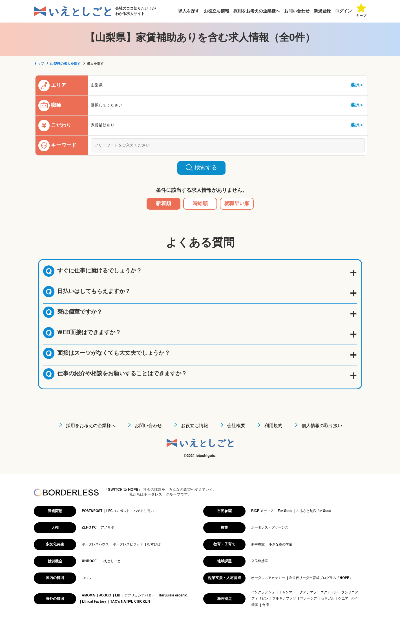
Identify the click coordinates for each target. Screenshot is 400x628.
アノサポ (107, 527)
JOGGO (105, 595)
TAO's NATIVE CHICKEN (130, 601)
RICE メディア (262, 511)
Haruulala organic (173, 595)
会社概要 (236, 426)
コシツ (87, 578)
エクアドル (329, 592)
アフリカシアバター (139, 595)
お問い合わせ (297, 11)
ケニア (343, 598)
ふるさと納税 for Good (313, 511)
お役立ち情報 (216, 11)
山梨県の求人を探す (65, 64)
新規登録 (322, 11)
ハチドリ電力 (144, 511)
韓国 (254, 605)
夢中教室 (258, 544)
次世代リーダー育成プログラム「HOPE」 (321, 578)
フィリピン (259, 598)
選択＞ (357, 85)
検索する (201, 167)
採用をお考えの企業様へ (256, 11)
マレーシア (308, 598)
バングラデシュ (263, 592)
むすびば (154, 544)
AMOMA (88, 595)
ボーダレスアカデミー (268, 578)
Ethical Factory (94, 601)
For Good (285, 511)
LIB (117, 595)
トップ (39, 64)
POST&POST (92, 511)
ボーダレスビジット (128, 544)
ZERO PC (89, 527)
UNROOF (89, 561)
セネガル (327, 598)
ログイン (343, 11)
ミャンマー (287, 592)
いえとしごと (110, 561)
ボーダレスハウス (95, 544)
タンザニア (349, 592)
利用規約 (273, 426)
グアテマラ (308, 592)
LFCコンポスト (118, 511)
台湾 (265, 605)
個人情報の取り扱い (322, 426)
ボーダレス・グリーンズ (269, 527)
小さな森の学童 (280, 544)
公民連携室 (259, 561)
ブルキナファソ (284, 598)
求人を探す (188, 11)
